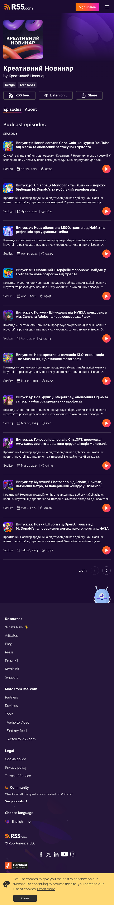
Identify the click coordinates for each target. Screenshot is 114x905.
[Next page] (106, 570)
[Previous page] (95, 570)
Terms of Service (18, 776)
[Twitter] (48, 854)
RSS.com (67, 794)
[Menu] (107, 6)
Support (11, 677)
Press (9, 652)
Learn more (46, 889)
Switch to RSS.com (21, 739)
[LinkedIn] (56, 854)
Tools (9, 714)
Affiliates (11, 636)
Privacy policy (16, 768)
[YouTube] (64, 854)
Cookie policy (15, 759)
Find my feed (17, 731)
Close (25, 898)
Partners (11, 697)
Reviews (11, 706)
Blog (8, 644)
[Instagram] (72, 854)
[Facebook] (41, 854)
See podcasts (16, 801)
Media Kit (12, 669)
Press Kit (11, 661)
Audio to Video (18, 722)
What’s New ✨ (16, 627)
